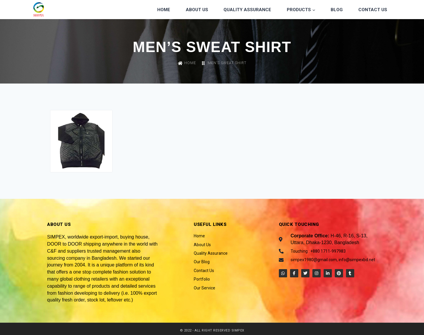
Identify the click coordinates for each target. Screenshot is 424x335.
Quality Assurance (247, 9)
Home (163, 9)
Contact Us (372, 9)
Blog (337, 9)
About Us (197, 9)
